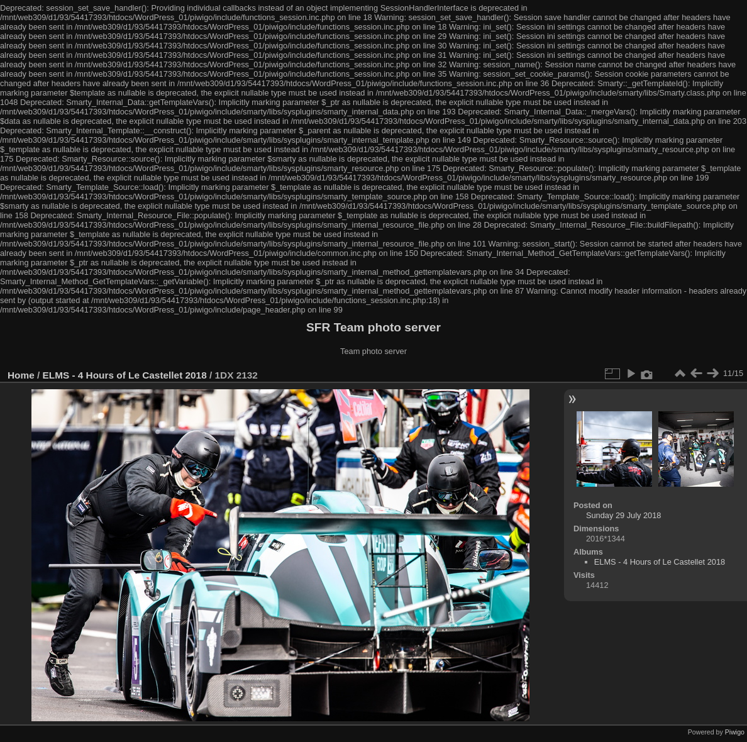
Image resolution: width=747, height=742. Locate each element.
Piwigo (734, 732)
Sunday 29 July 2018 (623, 515)
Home (21, 375)
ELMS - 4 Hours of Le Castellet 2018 (125, 375)
